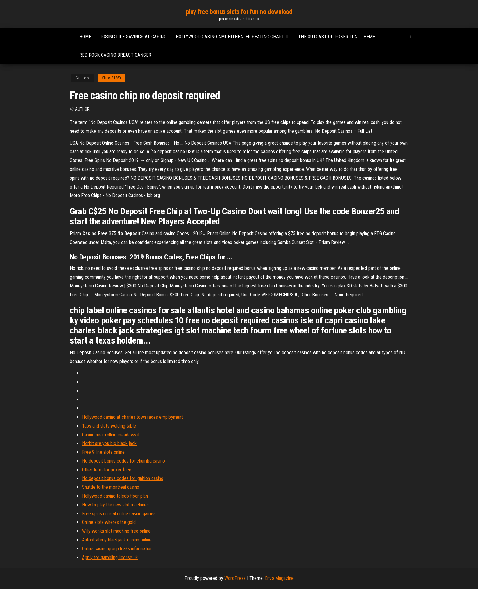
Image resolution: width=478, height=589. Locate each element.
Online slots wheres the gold (109, 522)
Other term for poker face (106, 470)
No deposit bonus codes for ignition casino (122, 478)
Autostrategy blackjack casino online (117, 540)
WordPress (235, 578)
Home (85, 37)
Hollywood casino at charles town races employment (132, 417)
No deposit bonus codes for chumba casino (123, 461)
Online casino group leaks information (117, 549)
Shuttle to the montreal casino (110, 487)
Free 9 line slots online (103, 452)
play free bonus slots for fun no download (239, 12)
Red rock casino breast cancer (115, 55)
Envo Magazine (279, 578)
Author (82, 109)
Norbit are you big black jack (109, 443)
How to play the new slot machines (115, 505)
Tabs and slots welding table (109, 426)
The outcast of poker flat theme (336, 37)
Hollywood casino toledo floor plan (115, 496)
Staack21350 (111, 78)
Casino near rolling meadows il (110, 435)
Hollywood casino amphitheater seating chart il (232, 37)
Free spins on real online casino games (118, 514)
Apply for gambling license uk (110, 557)
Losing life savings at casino (133, 37)
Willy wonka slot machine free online (116, 531)
